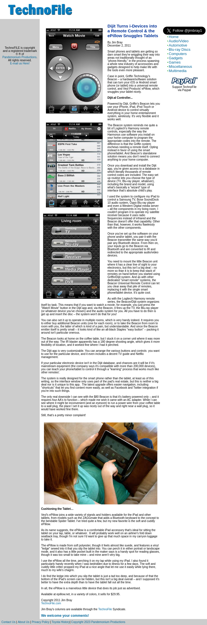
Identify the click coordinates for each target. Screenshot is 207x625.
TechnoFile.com (51, 603)
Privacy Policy (40, 622)
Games (175, 62)
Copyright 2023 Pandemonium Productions (98, 622)
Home (174, 37)
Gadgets (176, 58)
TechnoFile (105, 609)
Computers (178, 54)
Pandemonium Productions (20, 57)
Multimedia (178, 71)
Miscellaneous (180, 66)
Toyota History (60, 622)
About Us (23, 622)
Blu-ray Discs (180, 49)
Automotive (178, 45)
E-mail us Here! (20, 63)
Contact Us (8, 622)
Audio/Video (179, 41)
